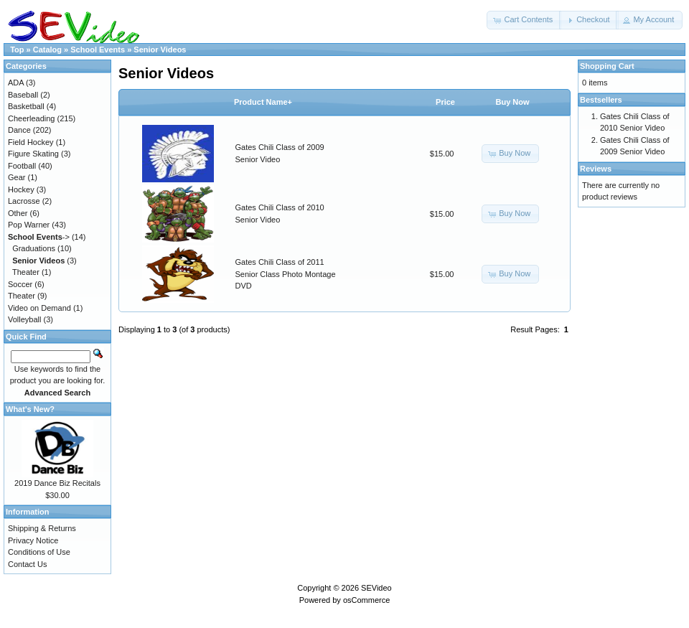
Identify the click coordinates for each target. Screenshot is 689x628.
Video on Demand (39, 308)
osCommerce (366, 600)
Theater (25, 272)
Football (22, 165)
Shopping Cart (607, 66)
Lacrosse (24, 201)
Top (17, 49)
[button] (524, 20)
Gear (16, 177)
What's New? (30, 409)
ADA (16, 82)
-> (39, 237)
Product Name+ (263, 102)
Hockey (21, 189)
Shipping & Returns (42, 528)
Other (18, 213)
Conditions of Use (39, 552)
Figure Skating (33, 153)
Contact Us (27, 564)
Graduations (33, 248)
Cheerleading (31, 118)
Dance (19, 130)
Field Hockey (31, 142)
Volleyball (24, 319)
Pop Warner (29, 224)
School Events (97, 49)
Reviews (595, 168)
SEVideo (376, 588)
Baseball (23, 94)
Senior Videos (159, 49)
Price (445, 102)
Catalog (47, 49)
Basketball (26, 106)
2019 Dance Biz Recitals (57, 483)
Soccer (20, 284)
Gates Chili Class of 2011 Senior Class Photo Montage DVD (285, 274)
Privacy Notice (33, 540)
